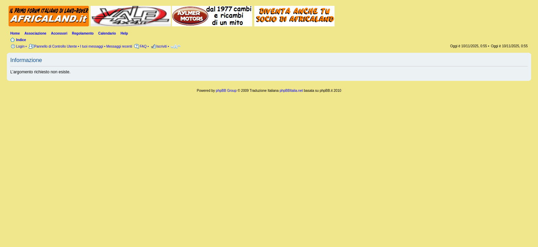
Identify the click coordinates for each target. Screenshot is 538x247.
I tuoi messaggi (91, 46)
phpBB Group (226, 90)
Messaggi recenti (119, 46)
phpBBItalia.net (291, 90)
